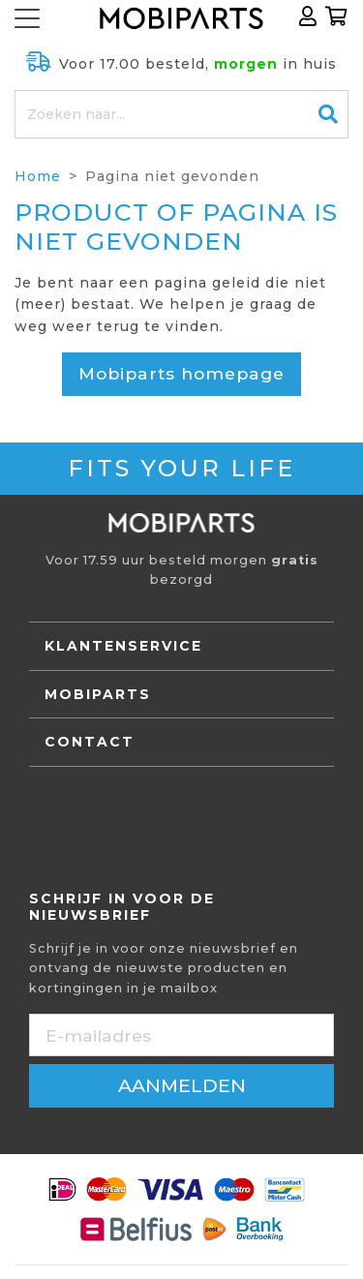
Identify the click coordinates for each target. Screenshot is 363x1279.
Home (38, 176)
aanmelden (182, 1085)
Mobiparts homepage (181, 373)
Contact (90, 741)
